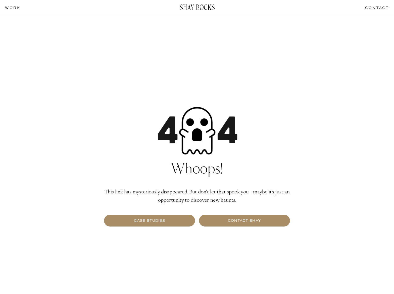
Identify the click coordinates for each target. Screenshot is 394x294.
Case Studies (149, 220)
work (12, 8)
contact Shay (244, 220)
